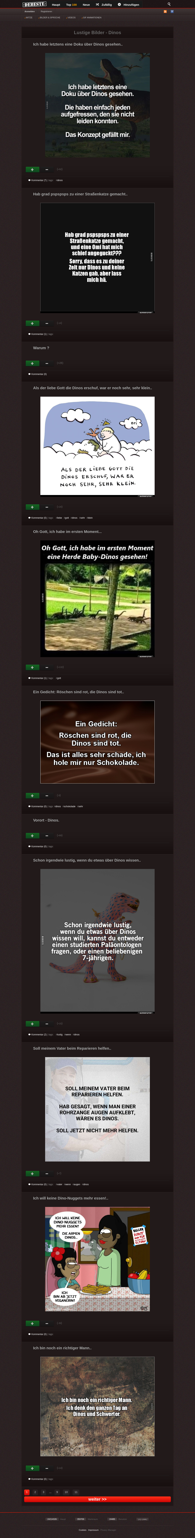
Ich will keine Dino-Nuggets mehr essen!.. (70, 1198)
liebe (59, 518)
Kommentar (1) (37, 334)
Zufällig (104, 4)
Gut (33, 170)
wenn (68, 1034)
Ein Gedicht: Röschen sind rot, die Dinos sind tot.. (78, 692)
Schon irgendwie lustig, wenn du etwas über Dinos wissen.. (87, 860)
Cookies (82, 1530)
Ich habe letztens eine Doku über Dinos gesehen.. (78, 44)
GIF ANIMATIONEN (91, 17)
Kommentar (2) (37, 1034)
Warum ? (41, 348)
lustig (59, 1034)
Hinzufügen (128, 4)
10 (66, 1492)
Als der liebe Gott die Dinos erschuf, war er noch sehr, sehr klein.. (92, 388)
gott (67, 518)
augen (77, 1184)
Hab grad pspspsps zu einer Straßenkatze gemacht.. (80, 194)
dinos (60, 180)
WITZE (28, 17)
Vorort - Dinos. (46, 820)
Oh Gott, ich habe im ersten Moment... (67, 532)
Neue (86, 4)
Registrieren (46, 11)
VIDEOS (71, 17)
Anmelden (30, 11)
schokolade (70, 806)
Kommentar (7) (37, 180)
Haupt (56, 4)
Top (71, 4)
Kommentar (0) (37, 374)
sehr (82, 518)
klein (90, 518)
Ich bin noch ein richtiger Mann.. (62, 1348)
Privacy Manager (108, 1530)
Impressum (93, 1530)
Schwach (47, 170)
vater (59, 1184)
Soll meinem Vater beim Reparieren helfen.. (72, 1048)
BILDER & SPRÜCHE (49, 17)
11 (76, 1492)
